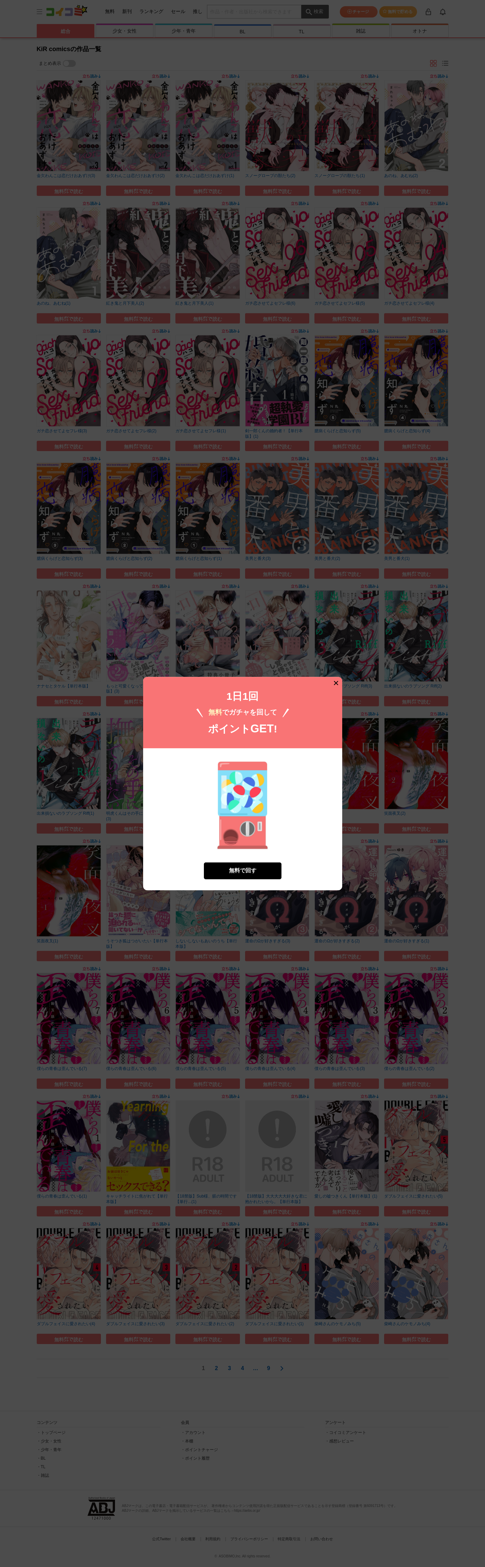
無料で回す (242, 870)
